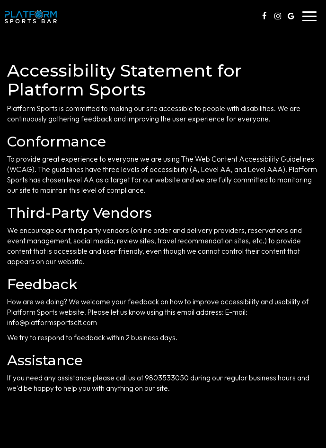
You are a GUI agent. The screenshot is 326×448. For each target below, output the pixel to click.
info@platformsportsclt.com (52, 322)
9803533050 (167, 377)
